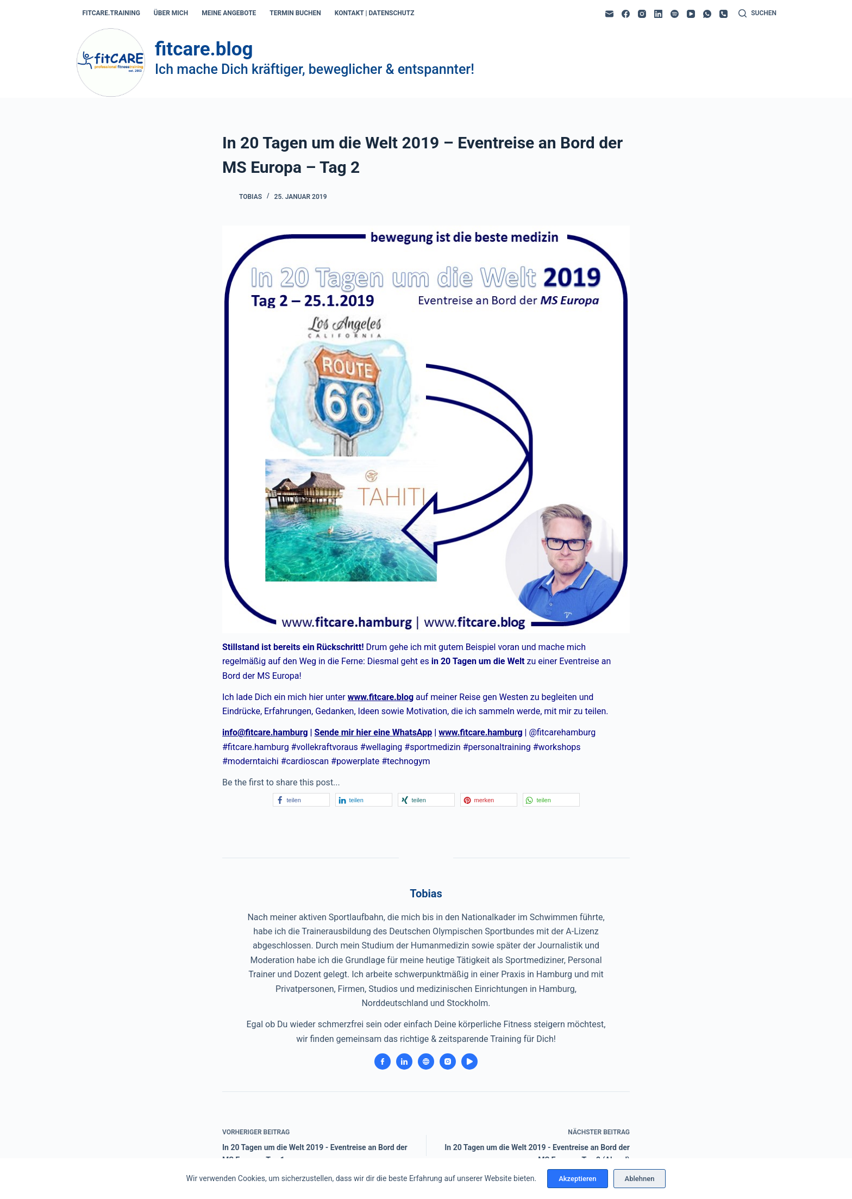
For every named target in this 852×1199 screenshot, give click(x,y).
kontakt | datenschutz (375, 13)
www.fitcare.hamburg (480, 732)
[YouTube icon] (469, 1061)
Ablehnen (640, 1179)
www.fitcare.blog (381, 697)
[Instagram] (642, 14)
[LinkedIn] (658, 14)
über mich (171, 13)
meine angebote (229, 13)
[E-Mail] (609, 14)
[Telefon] (723, 14)
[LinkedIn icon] (404, 1061)
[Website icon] (426, 1061)
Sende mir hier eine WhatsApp (374, 732)
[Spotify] (675, 14)
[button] (301, 800)
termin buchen (295, 13)
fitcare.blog (204, 49)
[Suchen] (757, 13)
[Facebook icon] (382, 1061)
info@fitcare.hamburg (265, 732)
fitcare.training (111, 13)
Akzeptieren (577, 1179)
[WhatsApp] (707, 14)
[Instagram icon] (448, 1061)
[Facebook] (626, 14)
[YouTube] (691, 14)
